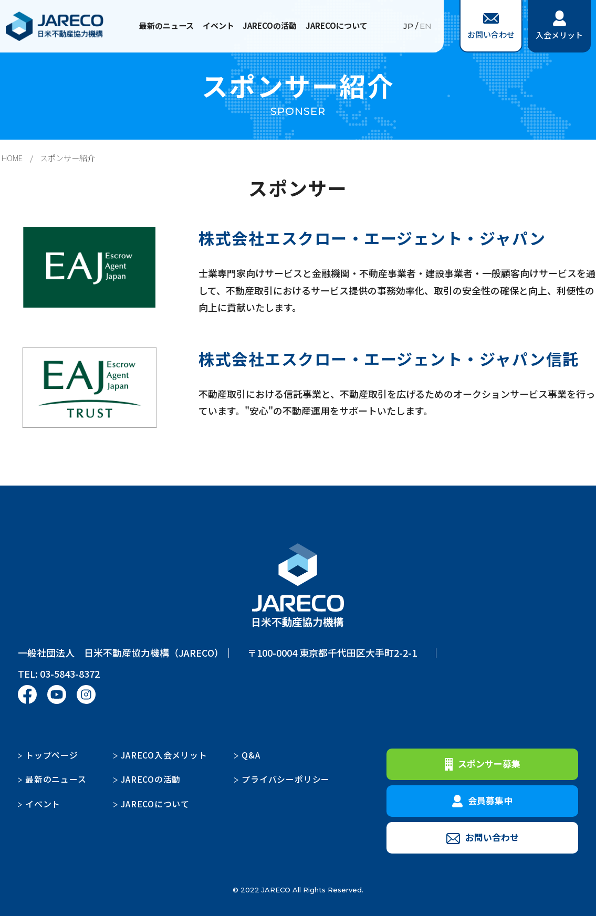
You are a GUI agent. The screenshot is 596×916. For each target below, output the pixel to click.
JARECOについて (336, 25)
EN (426, 26)
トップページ (51, 754)
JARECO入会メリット (164, 754)
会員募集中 (482, 800)
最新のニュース (167, 25)
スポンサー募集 (482, 763)
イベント (218, 25)
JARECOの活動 (270, 25)
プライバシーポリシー (286, 778)
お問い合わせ (491, 26)
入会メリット (559, 25)
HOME (12, 157)
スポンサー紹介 (67, 157)
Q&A (251, 754)
